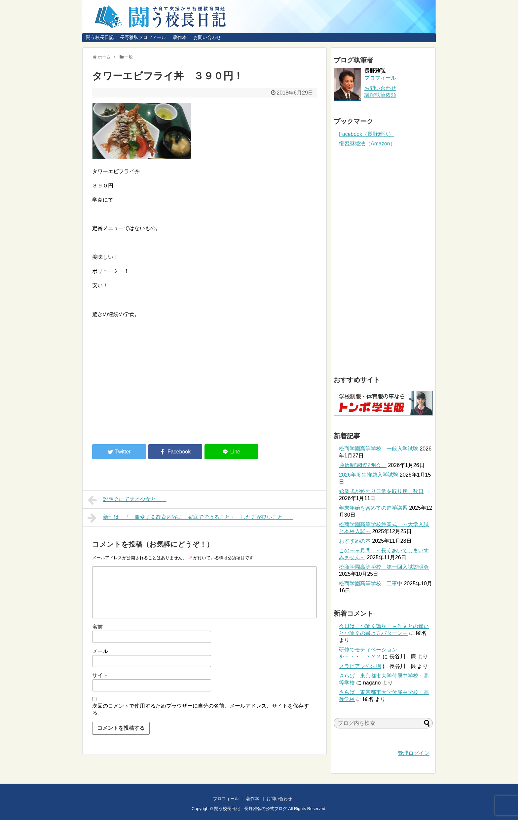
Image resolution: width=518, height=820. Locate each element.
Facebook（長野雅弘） (366, 134)
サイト (100, 675)
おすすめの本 (355, 541)
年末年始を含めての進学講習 (373, 508)
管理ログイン (413, 753)
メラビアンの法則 (360, 666)
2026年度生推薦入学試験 (368, 475)
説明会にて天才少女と (127, 500)
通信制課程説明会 (363, 465)
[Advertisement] (147, 384)
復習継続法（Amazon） (367, 143)
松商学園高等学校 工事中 (370, 583)
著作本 (180, 37)
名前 (97, 627)
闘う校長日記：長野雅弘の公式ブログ (250, 808)
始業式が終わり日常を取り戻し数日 (381, 491)
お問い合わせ (207, 37)
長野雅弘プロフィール (143, 37)
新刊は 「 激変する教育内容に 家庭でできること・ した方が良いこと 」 (190, 518)
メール (100, 651)
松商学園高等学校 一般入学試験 (378, 448)
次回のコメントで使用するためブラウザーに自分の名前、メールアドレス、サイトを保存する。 (200, 709)
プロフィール (380, 78)
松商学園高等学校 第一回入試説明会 (384, 567)
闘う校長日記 (100, 37)
